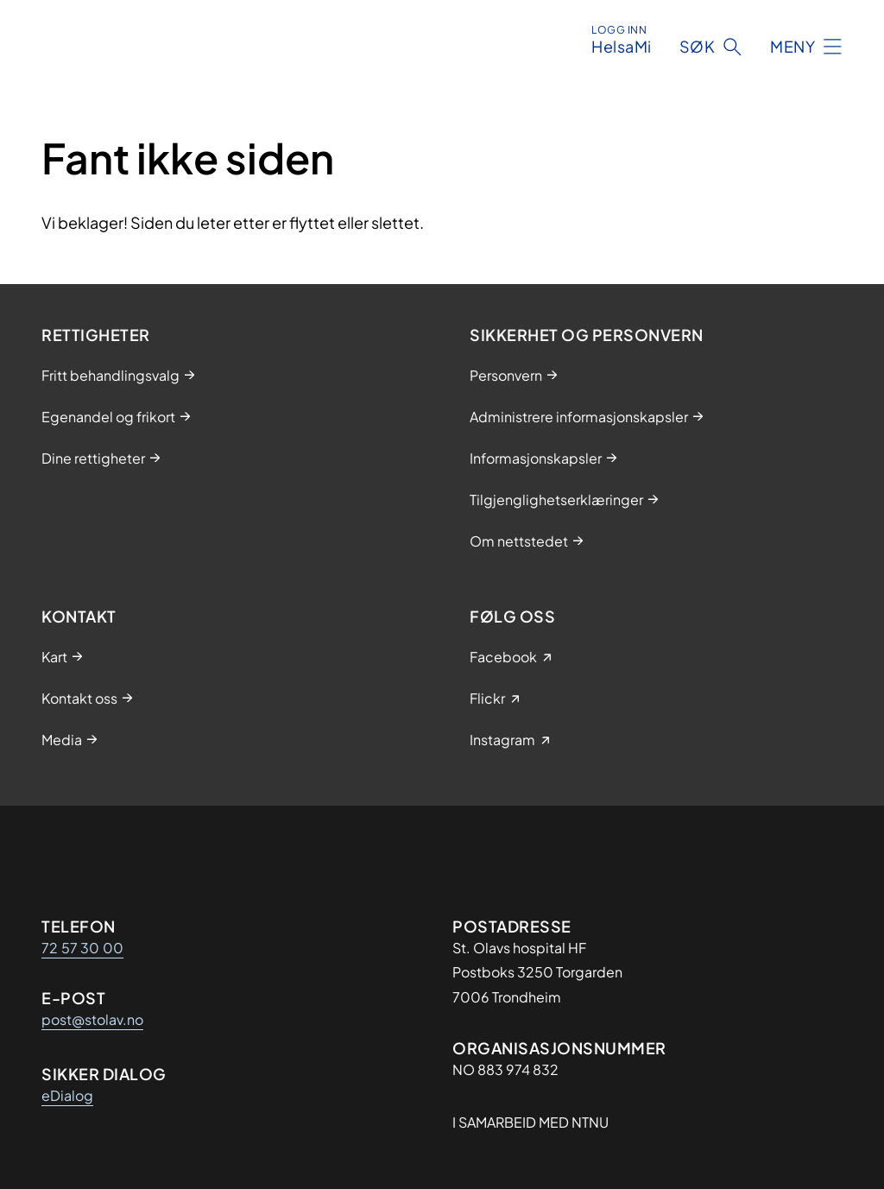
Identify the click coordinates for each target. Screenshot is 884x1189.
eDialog (67, 1095)
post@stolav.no (92, 1019)
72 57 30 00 (82, 948)
